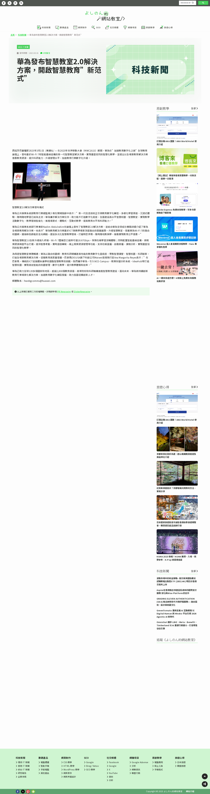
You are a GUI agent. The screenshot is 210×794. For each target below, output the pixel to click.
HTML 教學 (68, 765)
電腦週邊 (45, 762)
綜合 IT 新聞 (23, 47)
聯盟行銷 (136, 772)
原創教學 (157, 757)
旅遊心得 (179, 757)
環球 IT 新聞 (23, 762)
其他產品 (45, 772)
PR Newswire (64, 291)
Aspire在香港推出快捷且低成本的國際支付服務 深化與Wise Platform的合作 (177, 591)
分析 (111, 780)
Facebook (114, 762)
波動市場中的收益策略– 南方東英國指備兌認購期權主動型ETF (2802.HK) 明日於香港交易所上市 (177, 581)
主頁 (12, 34)
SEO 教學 (90, 769)
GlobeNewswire (82, 291)
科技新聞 (22, 34)
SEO (86, 757)
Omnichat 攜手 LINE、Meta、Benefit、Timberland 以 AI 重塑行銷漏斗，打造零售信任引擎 (177, 625)
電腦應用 (158, 762)
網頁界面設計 (69, 776)
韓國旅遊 (181, 765)
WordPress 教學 (71, 769)
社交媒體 (111, 757)
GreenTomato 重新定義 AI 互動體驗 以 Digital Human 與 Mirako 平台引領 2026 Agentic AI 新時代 (176, 613)
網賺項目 (134, 757)
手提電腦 (45, 769)
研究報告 (22, 772)
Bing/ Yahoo (92, 765)
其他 (111, 776)
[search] (187, 3)
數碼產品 (43, 757)
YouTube (113, 772)
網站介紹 (190, 791)
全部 (193, 108)
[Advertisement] (81, 126)
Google (90, 762)
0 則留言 (46, 53)
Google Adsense (140, 762)
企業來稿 (22, 776)
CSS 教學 (67, 762)
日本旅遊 (181, 762)
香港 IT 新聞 (23, 765)
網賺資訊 (136, 769)
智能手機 (45, 765)
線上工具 (158, 765)
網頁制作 (66, 757)
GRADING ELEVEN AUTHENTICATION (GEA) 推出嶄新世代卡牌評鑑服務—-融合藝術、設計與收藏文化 (177, 601)
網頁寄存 (67, 772)
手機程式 (158, 769)
